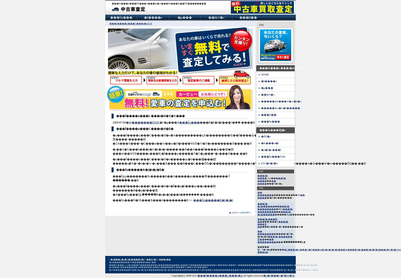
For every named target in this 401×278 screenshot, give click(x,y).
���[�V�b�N (388, 249)
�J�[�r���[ (271, 150)
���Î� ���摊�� (267, 220)
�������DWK (145, 122)
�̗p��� (184, 17)
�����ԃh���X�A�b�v (278, 101)
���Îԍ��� (121, 17)
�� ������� (266, 193)
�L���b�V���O (296, 249)
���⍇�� (248, 17)
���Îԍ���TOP (273, 156)
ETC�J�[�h (269, 163)
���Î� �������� (273, 207)
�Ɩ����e (153, 17)
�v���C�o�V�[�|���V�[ (127, 259)
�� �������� (267, 240)
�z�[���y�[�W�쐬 (279, 275)
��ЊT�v (216, 17)
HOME (265, 74)
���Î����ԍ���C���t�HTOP (130, 23)
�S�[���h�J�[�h (366, 249)
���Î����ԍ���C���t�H (220, 275)
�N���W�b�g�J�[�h (323, 249)
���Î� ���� (263, 176)
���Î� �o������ (266, 205)
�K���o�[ (270, 143)
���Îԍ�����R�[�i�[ (213, 200)
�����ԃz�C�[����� (278, 108)
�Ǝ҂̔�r (266, 136)
